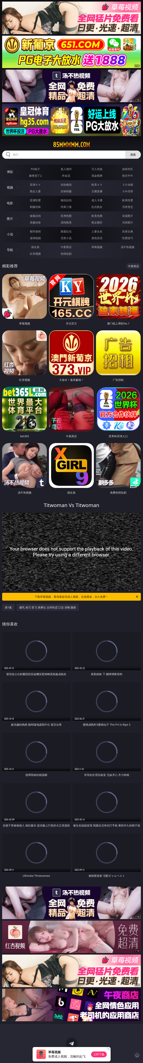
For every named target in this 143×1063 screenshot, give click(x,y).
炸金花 (66, 175)
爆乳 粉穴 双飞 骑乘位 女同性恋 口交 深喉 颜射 (47, 607)
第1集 (8, 607)
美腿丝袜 (35, 222)
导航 (10, 250)
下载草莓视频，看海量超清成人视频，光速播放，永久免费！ (87, 596)
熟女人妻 (35, 191)
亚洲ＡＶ (35, 184)
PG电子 (35, 169)
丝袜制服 (66, 191)
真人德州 (66, 169)
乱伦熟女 (96, 207)
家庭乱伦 (66, 231)
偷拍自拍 (66, 200)
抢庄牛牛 (127, 175)
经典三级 (66, 207)
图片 (10, 218)
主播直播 (96, 191)
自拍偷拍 (66, 184)
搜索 (133, 154)
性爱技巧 (127, 238)
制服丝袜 (35, 207)
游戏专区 (127, 169)
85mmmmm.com (71, 145)
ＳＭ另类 (127, 191)
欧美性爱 (127, 200)
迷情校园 (35, 238)
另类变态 (127, 207)
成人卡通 (96, 200)
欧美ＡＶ (96, 184)
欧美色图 (96, 216)
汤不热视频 (127, 247)
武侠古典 (127, 231)
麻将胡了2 (35, 175)
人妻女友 (96, 231)
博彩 (10, 172)
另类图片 (127, 222)
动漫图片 (127, 216)
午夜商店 (66, 247)
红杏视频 (35, 253)
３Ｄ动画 (127, 184)
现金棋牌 (96, 175)
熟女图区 (96, 222)
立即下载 (98, 1054)
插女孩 (35, 247)
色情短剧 (66, 253)
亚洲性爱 (35, 200)
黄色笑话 (96, 238)
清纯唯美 (66, 222)
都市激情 (35, 231)
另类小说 (66, 238)
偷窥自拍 (35, 216)
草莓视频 (96, 247)
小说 (10, 234)
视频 (10, 187)
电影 (10, 203)
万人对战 (96, 169)
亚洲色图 (66, 216)
